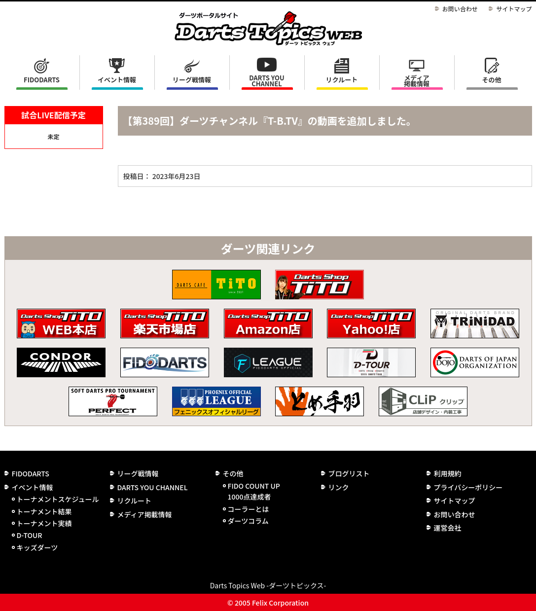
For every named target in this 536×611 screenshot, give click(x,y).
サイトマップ (514, 8)
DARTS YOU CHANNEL (267, 80)
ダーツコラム (248, 521)
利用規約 (448, 473)
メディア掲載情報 (416, 80)
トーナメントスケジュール (58, 499)
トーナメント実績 (44, 523)
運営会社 (448, 528)
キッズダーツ (37, 547)
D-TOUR (29, 535)
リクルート (342, 79)
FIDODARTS (42, 79)
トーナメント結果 (44, 511)
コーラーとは (248, 509)
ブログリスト (349, 473)
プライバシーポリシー (468, 487)
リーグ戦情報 (138, 473)
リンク (338, 487)
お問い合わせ (460, 8)
